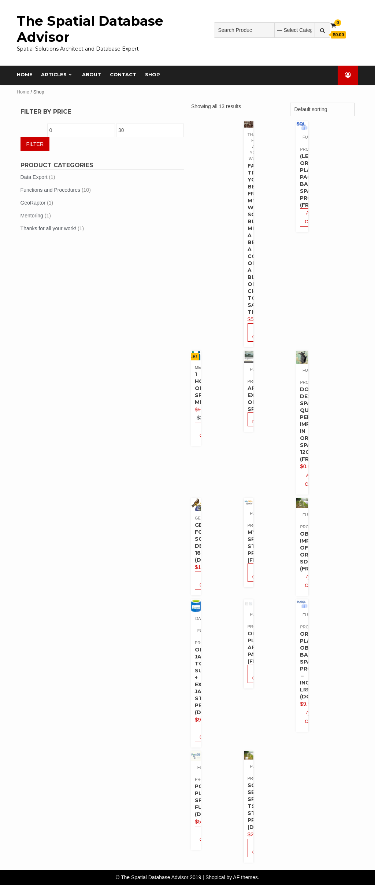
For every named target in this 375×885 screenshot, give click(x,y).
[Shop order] (322, 109)
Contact (123, 74)
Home (25, 74)
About (91, 74)
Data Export (34, 177)
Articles (54, 74)
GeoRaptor (33, 203)
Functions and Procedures (50, 190)
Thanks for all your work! (49, 228)
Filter (35, 144)
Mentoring (32, 216)
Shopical (215, 877)
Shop (152, 74)
